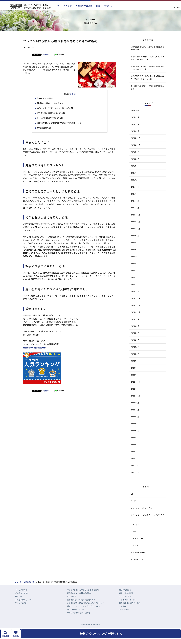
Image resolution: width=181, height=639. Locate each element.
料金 (98, 5)
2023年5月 (135, 347)
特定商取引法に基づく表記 (129, 603)
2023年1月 (135, 375)
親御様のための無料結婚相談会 (79, 593)
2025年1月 (135, 207)
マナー (133, 531)
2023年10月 (135, 312)
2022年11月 (135, 389)
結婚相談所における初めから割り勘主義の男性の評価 (147, 48)
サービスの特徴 (64, 5)
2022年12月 (135, 382)
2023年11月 (135, 305)
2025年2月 (135, 201)
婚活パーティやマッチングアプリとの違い (83, 606)
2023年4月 (135, 354)
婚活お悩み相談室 (138, 552)
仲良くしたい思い (45, 98)
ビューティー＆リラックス (141, 507)
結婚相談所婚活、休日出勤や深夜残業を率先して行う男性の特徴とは (147, 77)
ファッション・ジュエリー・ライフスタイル (147, 516)
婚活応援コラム (137, 559)
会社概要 (122, 606)
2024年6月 (135, 256)
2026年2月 (135, 124)
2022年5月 (135, 430)
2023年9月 (135, 319)
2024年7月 (135, 249)
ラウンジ (108, 5)
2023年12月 (135, 298)
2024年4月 (135, 270)
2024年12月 (135, 214)
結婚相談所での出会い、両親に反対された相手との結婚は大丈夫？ (147, 58)
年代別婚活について (75, 596)
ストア (133, 501)
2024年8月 (135, 242)
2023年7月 (135, 333)
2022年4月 (135, 437)
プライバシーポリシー (128, 599)
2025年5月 (135, 180)
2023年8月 (135, 326)
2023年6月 (135, 340)
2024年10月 (135, 228)
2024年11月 (135, 221)
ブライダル (135, 524)
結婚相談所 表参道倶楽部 (34, 347)
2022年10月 (135, 395)
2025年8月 (135, 159)
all (132, 494)
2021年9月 (135, 472)
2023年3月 (135, 361)
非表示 (72, 94)
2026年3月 (135, 117)
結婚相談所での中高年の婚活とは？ (81, 599)
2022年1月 (135, 458)
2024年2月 (135, 284)
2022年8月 (135, 409)
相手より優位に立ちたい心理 (50, 117)
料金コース (19, 596)
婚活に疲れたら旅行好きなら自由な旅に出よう (147, 87)
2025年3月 (135, 194)
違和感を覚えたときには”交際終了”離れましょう (59, 122)
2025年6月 (135, 173)
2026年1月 (135, 131)
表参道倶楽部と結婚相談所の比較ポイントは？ (85, 603)
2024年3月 (135, 277)
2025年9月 (135, 152)
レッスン (134, 545)
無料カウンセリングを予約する (101, 633)
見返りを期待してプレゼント (50, 103)
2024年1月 (135, 291)
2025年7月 (135, 166)
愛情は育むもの (44, 127)
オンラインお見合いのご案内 (78, 612)
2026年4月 (135, 110)
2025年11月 (135, 138)
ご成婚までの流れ (83, 5)
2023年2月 (135, 368)
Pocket (46, 54)
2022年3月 (135, 444)
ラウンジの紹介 (21, 603)
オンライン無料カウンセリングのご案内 (83, 590)
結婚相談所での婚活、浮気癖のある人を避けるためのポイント (147, 67)
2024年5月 (135, 263)
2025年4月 (135, 187)
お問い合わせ (124, 609)
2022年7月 (135, 416)
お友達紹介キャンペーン (24, 599)
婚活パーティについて (75, 609)
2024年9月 (135, 235)
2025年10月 (135, 145)
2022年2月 (135, 451)
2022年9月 (135, 402)
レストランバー (137, 538)
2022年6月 (135, 423)
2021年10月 (135, 465)
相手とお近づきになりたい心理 (51, 113)
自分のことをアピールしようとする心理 (55, 108)
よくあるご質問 (125, 596)
